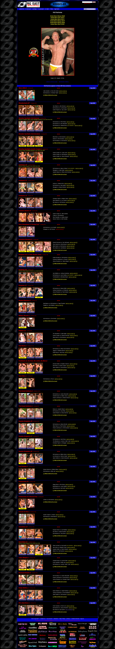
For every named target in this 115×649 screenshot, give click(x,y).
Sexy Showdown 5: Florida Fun (29, 224)
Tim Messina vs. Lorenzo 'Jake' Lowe (62, 441)
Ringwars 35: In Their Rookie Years (30, 254)
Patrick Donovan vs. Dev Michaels (61, 242)
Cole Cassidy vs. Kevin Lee (59, 605)
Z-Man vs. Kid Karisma (58, 215)
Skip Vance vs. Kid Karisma (59, 337)
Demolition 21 (23, 542)
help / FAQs (62, 617)
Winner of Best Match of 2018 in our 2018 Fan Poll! (31, 271)
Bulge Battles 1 (24, 588)
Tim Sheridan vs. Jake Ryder (60, 333)
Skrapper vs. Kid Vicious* (49, 229)
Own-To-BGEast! (38, 614)
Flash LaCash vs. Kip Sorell (59, 545)
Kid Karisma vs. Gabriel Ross (60, 125)
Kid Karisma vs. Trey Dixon (59, 533)
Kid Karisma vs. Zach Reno (59, 439)
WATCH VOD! (62, 91)
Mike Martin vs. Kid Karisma (59, 246)
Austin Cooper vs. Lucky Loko (60, 152)
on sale (47, 9)
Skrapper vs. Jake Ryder (59, 170)
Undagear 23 (23, 164)
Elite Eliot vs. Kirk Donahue (59, 136)
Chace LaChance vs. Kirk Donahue (61, 427)
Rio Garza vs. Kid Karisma (59, 202)
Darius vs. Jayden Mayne (59, 409)
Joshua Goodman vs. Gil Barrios (60, 290)
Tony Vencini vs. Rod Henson (60, 244)
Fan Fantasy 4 (23, 466)
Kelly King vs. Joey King (58, 352)
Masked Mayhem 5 (25, 300)
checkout (56, 617)
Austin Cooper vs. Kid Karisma (60, 154)
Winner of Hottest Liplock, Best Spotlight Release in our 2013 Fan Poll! (35, 119)
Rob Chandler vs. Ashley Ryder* (60, 217)
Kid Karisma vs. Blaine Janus (60, 454)
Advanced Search (87, 3)
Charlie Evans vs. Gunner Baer (60, 560)
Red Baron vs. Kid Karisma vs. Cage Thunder (54, 303)
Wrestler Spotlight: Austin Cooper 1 (30, 149)
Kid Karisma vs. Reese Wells (60, 288)
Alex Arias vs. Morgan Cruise (60, 547)
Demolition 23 (23, 526)
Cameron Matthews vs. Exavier (60, 259)
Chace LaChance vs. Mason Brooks (61, 397)
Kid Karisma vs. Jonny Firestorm (60, 607)
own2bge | (35, 9)
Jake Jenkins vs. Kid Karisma (60, 367)
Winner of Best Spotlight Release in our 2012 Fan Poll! (32, 150)
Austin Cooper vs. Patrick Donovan (61, 335)
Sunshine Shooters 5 (25, 239)
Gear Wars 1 (23, 376)
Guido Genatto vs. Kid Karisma (60, 257)
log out (82, 617)
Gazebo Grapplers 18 (25, 421)
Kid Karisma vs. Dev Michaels (60, 123)
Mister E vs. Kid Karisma (59, 551)
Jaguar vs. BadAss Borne (59, 350)
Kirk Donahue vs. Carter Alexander (61, 575)
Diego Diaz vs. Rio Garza (59, 484)
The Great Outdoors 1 (26, 406)
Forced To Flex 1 (24, 511)
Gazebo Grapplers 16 (25, 451)
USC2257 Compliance (48, 619)
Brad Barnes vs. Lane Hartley (60, 486)
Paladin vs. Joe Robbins (49, 305)
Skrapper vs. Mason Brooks (59, 187)
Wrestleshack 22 (24, 103)
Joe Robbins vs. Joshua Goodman (61, 273)
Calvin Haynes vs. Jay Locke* (60, 109)
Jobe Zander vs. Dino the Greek (51, 91)
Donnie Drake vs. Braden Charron (61, 363)
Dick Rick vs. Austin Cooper (59, 365)
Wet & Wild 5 (23, 88)
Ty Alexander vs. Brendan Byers (60, 277)
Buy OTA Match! (22, 99)
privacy (68, 617)
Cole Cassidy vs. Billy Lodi (59, 562)
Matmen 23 (22, 330)
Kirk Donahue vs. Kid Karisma (60, 140)
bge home (56, 9)
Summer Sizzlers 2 (25, 210)
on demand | (28, 9)
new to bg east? (35, 617)
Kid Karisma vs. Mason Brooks (60, 424)
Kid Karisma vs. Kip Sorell (59, 488)
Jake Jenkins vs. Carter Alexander (61, 458)
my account (41, 9)
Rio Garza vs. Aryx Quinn (59, 609)
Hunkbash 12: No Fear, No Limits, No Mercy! (33, 361)
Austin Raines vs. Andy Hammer (60, 412)
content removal (75, 617)
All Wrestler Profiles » (64, 81)
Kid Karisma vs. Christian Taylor (50, 92)
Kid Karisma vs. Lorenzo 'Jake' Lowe (61, 564)
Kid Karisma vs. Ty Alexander (60, 107)
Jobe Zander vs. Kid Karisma (60, 594)
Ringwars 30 (23, 269)
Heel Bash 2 (22, 345)
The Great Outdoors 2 (26, 391)
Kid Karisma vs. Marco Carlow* (60, 168)
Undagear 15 (23, 195)
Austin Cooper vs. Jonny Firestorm (61, 156)
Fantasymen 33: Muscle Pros (28, 496)
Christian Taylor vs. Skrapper (60, 443)
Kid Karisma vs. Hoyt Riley (59, 410)
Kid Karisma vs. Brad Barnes (50, 516)
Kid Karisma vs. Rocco (48, 378)
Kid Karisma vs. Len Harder (49, 227)
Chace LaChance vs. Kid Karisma (61, 577)
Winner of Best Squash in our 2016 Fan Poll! (29, 543)
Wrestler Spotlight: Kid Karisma (29, 118)
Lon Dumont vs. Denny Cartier (60, 456)
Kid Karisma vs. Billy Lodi (49, 471)
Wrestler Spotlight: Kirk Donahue (29, 134)
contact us (42, 617)
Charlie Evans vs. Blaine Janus (60, 395)
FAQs (51, 9)
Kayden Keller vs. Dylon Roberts (60, 549)
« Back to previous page (51, 81)
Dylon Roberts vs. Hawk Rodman (61, 590)
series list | (22, 9)
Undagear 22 (23, 180)
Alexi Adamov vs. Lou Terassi (60, 200)
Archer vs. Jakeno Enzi (58, 183)
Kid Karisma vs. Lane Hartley (60, 275)
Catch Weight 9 (23, 557)
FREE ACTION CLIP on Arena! (51, 95)
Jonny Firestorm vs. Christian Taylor (61, 579)
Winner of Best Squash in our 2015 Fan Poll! (29, 166)
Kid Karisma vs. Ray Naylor (59, 185)
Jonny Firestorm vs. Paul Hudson (61, 292)
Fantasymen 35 (24, 481)
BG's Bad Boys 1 (24, 603)
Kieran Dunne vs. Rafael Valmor (51, 469)
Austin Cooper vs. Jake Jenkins (60, 213)
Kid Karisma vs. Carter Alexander (61, 394)
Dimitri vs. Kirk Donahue (58, 138)
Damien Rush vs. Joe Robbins (60, 529)
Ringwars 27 (23, 285)
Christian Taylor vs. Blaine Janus (60, 198)
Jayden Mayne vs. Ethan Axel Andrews (62, 172)
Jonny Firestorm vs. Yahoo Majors (61, 261)
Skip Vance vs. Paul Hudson (59, 426)
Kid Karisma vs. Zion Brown (49, 318)
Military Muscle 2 (24, 315)
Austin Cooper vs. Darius (49, 514)
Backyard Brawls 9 (25, 572)
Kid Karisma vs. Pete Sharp (59, 121)
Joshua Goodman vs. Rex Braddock (61, 592)
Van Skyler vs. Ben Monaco (59, 106)
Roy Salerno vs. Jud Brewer (59, 248)
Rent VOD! (22, 145)
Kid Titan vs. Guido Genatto (59, 531)
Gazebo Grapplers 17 (25, 436)
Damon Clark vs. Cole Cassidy (60, 219)
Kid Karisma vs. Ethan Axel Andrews (61, 348)
